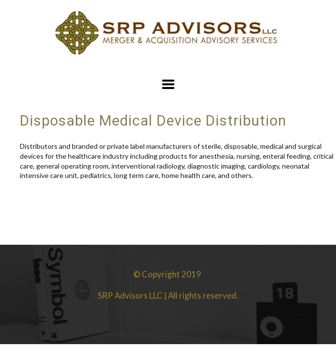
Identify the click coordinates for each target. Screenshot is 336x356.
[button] (168, 84)
